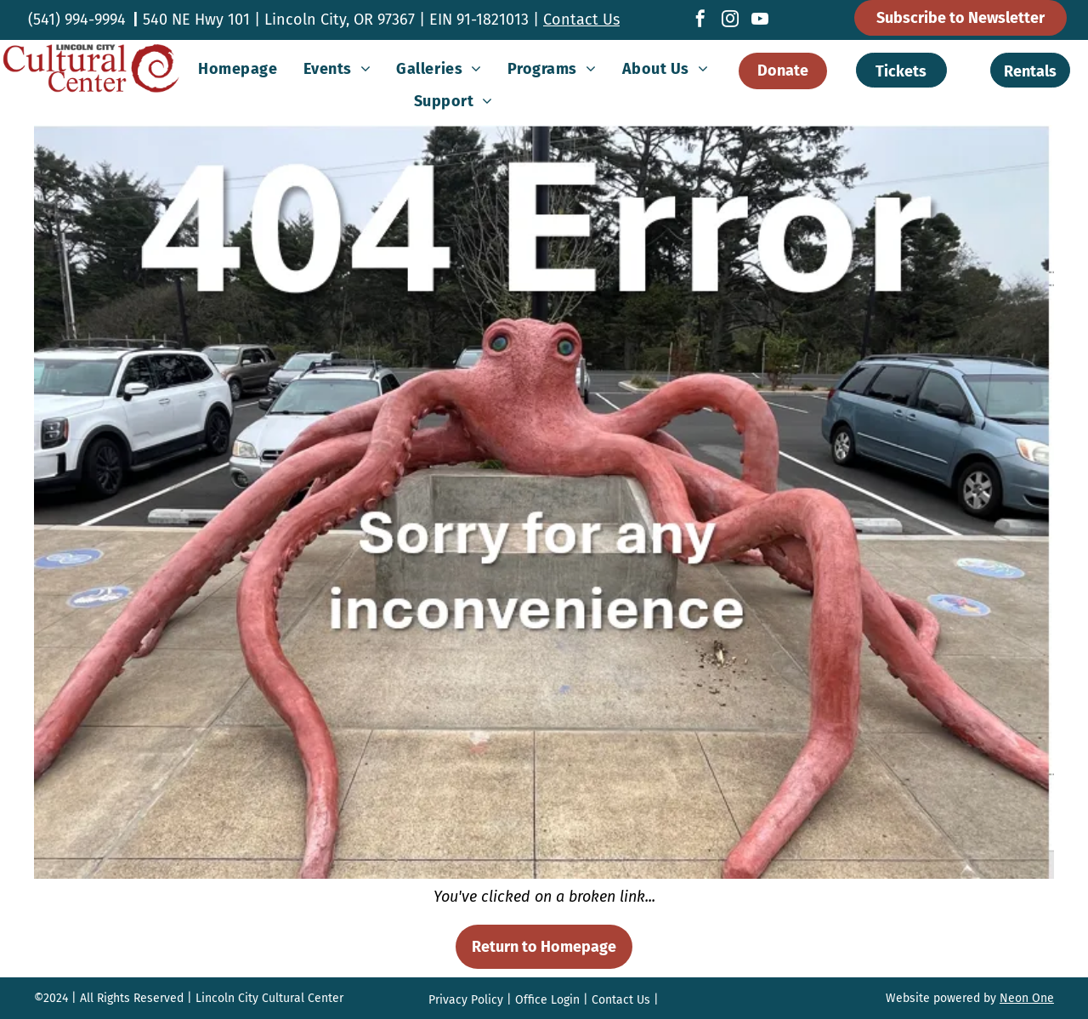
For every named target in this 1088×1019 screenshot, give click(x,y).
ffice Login (552, 1000)
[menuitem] (237, 69)
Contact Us (581, 19)
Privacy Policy (465, 1000)
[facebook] (700, 21)
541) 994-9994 (79, 19)
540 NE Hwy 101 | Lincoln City (244, 19)
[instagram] (730, 21)
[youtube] (760, 21)
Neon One (1027, 998)
